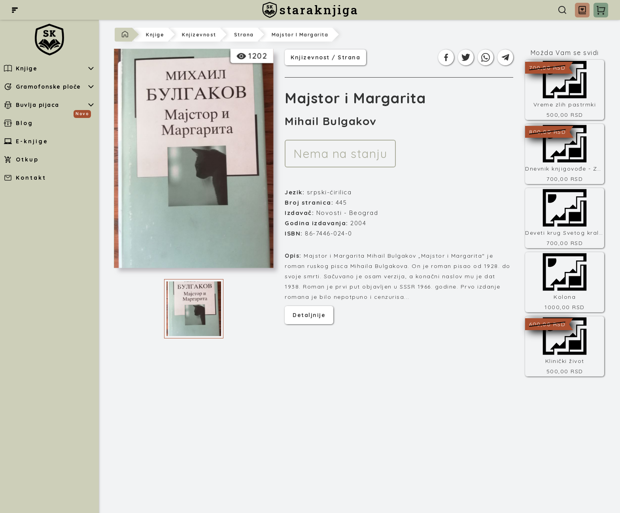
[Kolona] (564, 282)
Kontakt (25, 178)
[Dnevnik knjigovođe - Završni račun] (564, 154)
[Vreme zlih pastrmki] (564, 90)
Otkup (21, 159)
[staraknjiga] (310, 10)
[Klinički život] (564, 346)
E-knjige (26, 141)
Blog (18, 123)
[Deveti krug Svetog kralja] (564, 218)
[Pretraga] (562, 10)
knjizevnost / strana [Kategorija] (325, 56)
